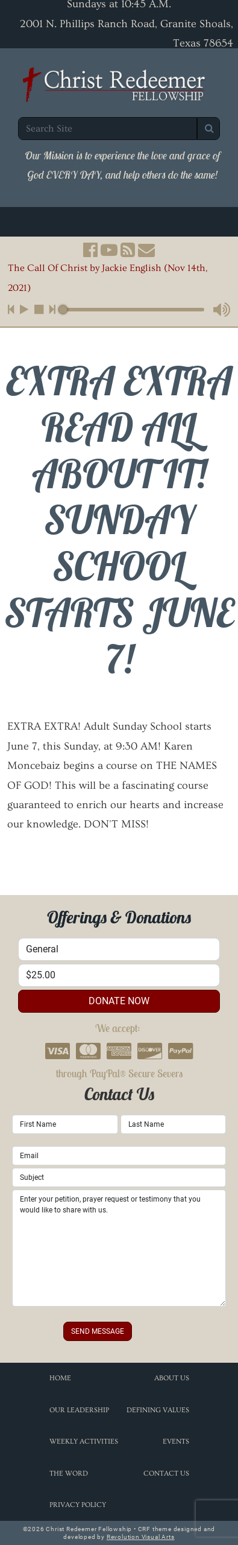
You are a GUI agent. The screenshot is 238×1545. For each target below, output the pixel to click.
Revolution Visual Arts (141, 1537)
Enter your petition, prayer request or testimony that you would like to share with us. (119, 1248)
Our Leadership (79, 1410)
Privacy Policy (77, 1505)
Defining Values (158, 1410)
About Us (171, 1378)
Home (60, 1378)
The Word (68, 1473)
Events (176, 1441)
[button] (90, 249)
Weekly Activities (83, 1441)
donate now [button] (119, 1001)
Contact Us (166, 1473)
